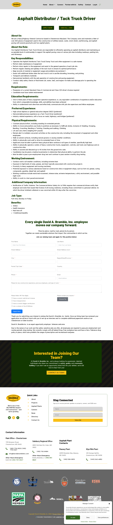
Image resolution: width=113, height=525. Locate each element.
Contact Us (35, 420)
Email (58, 274)
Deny (88, 517)
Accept (73, 517)
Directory (34, 416)
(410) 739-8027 (17, 460)
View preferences (103, 517)
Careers (60, 4)
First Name (14, 241)
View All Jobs (66, 28)
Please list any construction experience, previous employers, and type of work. (35, 283)
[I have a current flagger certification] (12, 303)
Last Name (60, 241)
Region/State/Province (64, 258)
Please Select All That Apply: (19, 295)
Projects (34, 403)
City (12, 258)
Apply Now (47, 28)
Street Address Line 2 (63, 250)
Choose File (62, 299)
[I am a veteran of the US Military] (12, 306)
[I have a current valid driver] (12, 298)
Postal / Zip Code (16, 266)
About (51, 4)
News (33, 413)
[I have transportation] (12, 300)
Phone (13, 274)
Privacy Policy (84, 521)
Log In (95, 4)
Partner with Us (70, 4)
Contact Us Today (56, 373)
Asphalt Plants (36, 406)
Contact (88, 4)
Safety (80, 4)
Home (45, 4)
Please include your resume (65, 295)
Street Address (15, 250)
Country (59, 266)
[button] (109, 504)
